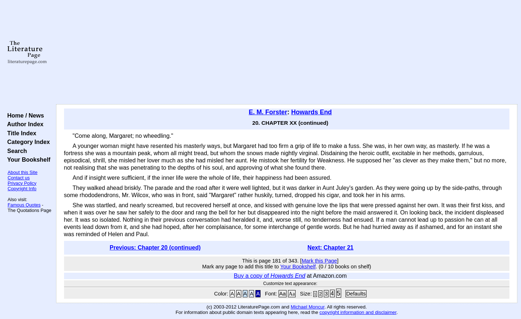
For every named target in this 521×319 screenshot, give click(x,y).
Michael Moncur (307, 307)
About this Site (23, 172)
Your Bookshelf (27, 159)
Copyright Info (22, 188)
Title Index (20, 133)
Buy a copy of (269, 276)
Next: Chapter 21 (330, 247)
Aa (282, 294)
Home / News (24, 115)
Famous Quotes (24, 205)
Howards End (311, 112)
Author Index (23, 124)
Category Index (27, 142)
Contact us (19, 177)
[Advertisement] (286, 52)
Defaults (356, 294)
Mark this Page (319, 261)
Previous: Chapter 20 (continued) (155, 247)
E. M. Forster (268, 112)
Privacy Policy (22, 183)
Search (15, 151)
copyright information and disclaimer (358, 312)
